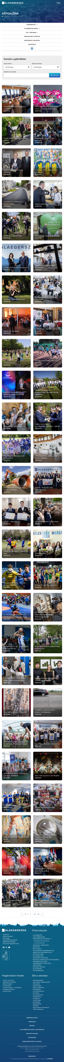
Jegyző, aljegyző (8, 980)
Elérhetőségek (7, 984)
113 (35, 914)
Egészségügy (37, 996)
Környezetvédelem (39, 967)
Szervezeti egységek (9, 982)
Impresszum (32, 1021)
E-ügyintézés (7, 986)
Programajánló (38, 980)
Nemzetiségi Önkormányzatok (42, 952)
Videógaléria (37, 986)
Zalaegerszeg (12, 3)
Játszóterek (37, 1000)
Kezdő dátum (8, 63)
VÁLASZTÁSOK (32, 44)
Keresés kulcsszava (10, 72)
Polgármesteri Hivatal (31, 28)
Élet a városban (31, 32)
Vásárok (35, 1005)
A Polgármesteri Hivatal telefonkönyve (32, 1029)
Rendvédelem (37, 1004)
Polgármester (37, 935)
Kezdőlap (6, 16)
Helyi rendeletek (38, 956)
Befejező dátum (37, 63)
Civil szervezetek (38, 991)
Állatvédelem (37, 968)
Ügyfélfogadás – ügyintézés (12, 987)
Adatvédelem (32, 1037)
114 (38, 914)
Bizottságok (37, 948)
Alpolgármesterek (39, 937)
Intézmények (37, 989)
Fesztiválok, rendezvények (41, 982)
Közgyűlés (36, 947)
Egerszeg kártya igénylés (32, 36)
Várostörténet (8, 936)
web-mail (32, 1025)
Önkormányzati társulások (42, 963)
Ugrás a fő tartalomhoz (58, 0)
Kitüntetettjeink (38, 954)
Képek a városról (38, 987)
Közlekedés (36, 1002)
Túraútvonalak (38, 1009)
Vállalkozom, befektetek (11, 943)
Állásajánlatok (38, 995)
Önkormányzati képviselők (41, 938)
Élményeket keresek (9, 942)
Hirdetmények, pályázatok (32, 40)
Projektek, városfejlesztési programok (46, 959)
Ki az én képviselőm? (39, 943)
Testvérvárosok (38, 970)
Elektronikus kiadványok (41, 1007)
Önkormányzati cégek (40, 961)
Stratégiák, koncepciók (40, 958)
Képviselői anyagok (32, 1033)
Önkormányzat (31, 24)
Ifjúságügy (36, 998)
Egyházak (36, 993)
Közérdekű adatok (9, 989)
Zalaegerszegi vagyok (10, 940)
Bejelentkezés (32, 1056)
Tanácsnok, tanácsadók (41, 945)
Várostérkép (37, 965)
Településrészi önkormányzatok (43, 950)
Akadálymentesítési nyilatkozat (32, 1041)
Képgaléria (6, 938)
